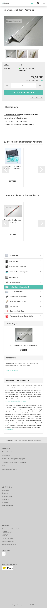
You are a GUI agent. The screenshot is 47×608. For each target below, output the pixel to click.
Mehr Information (11, 370)
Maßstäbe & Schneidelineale (17, 287)
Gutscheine (5, 490)
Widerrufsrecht (7, 452)
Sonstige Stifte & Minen (15, 301)
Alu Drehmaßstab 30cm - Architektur (23, 345)
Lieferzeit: (7, 68)
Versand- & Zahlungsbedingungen (13, 459)
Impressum (6, 455)
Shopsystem (16, 605)
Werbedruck (5, 499)
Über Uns (5, 493)
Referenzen (5, 502)
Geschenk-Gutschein (14, 311)
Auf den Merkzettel (36, 98)
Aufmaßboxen (12, 282)
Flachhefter (11, 306)
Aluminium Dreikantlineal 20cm (12, 221)
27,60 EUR (23, 350)
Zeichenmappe (12, 261)
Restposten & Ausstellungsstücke (19, 316)
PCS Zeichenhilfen (14, 292)
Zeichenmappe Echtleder (15, 266)
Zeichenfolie (11, 255)
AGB (3, 466)
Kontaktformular (7, 496)
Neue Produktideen (8, 505)
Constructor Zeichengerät (16, 272)
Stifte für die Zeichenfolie (16, 297)
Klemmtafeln (11, 277)
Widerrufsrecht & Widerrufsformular (14, 462)
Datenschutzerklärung (9, 469)
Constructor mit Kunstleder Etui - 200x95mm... (12, 168)
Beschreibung (11, 107)
